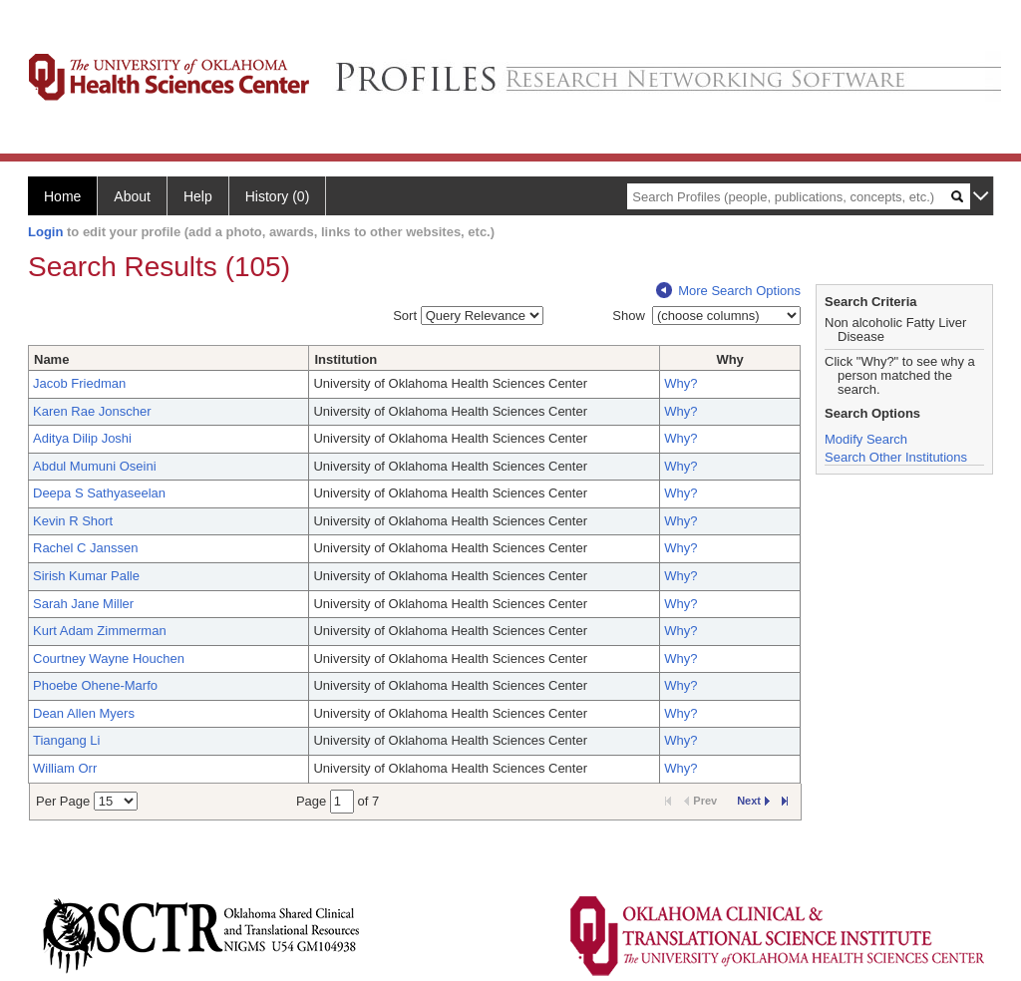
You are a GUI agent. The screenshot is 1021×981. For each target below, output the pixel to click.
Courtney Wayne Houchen (108, 658)
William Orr (65, 768)
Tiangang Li (66, 740)
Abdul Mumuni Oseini (95, 466)
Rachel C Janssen (86, 547)
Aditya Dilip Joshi (82, 438)
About (132, 196)
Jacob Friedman (79, 383)
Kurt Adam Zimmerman (100, 630)
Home (62, 196)
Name (51, 359)
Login (45, 231)
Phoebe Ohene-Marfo (95, 685)
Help (197, 196)
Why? (680, 383)
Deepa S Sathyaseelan (99, 493)
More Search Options (728, 290)
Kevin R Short (73, 520)
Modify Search (866, 439)
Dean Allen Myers (84, 713)
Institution (345, 359)
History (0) (277, 196)
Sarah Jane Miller (83, 603)
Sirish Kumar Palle (86, 575)
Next (753, 801)
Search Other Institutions (896, 457)
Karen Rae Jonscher (92, 411)
